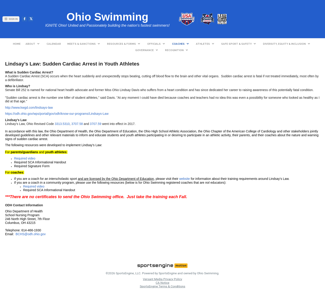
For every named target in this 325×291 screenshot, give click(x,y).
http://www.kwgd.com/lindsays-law (29, 107)
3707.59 (95, 124)
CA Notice (162, 282)
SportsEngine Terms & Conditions (162, 286)
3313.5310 (62, 124)
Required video (24, 158)
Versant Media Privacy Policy (162, 279)
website (184, 179)
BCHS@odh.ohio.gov (31, 234)
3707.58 (77, 124)
